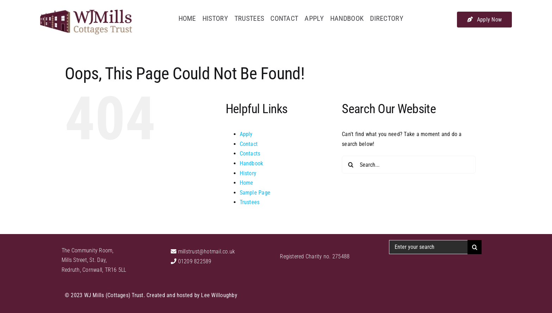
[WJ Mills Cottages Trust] (86, 12)
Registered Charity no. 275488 (315, 256)
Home (246, 182)
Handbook (251, 163)
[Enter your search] (428, 247)
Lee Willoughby (219, 295)
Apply (246, 134)
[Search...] (409, 164)
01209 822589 (193, 261)
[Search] (350, 164)
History (248, 173)
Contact (249, 144)
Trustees (250, 202)
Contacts (250, 153)
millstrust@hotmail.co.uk (205, 251)
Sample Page (255, 192)
